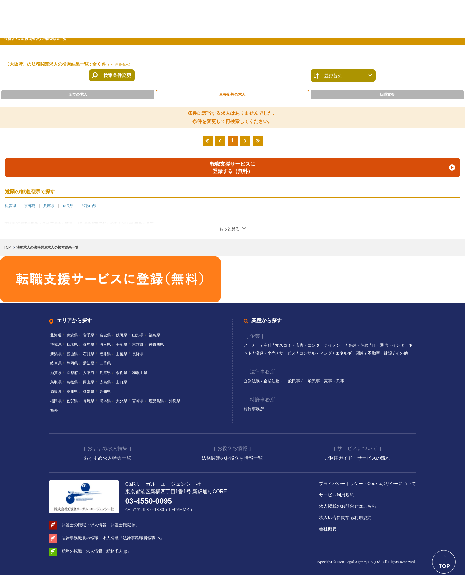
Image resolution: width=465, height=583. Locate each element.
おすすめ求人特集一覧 (107, 466)
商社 (270, 345)
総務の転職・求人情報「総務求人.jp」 (99, 559)
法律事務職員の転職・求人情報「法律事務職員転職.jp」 (117, 546)
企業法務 (253, 388)
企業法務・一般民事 (285, 388)
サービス (299, 353)
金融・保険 (367, 345)
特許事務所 (255, 416)
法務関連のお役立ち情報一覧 (232, 466)
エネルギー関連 (366, 353)
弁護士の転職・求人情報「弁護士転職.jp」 (103, 533)
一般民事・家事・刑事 (330, 388)
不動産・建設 (399, 353)
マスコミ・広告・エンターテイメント (315, 345)
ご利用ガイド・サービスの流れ (357, 466)
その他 (250, 360)
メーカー (253, 345)
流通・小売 (276, 353)
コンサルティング (330, 353)
